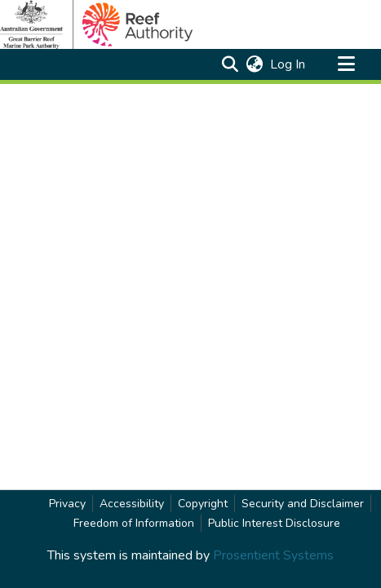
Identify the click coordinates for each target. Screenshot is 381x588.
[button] (229, 64)
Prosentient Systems (273, 555)
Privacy (67, 503)
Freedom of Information (133, 523)
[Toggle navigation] (346, 64)
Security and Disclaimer (302, 503)
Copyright (203, 503)
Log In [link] (288, 64)
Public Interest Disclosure (274, 523)
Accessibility (132, 503)
